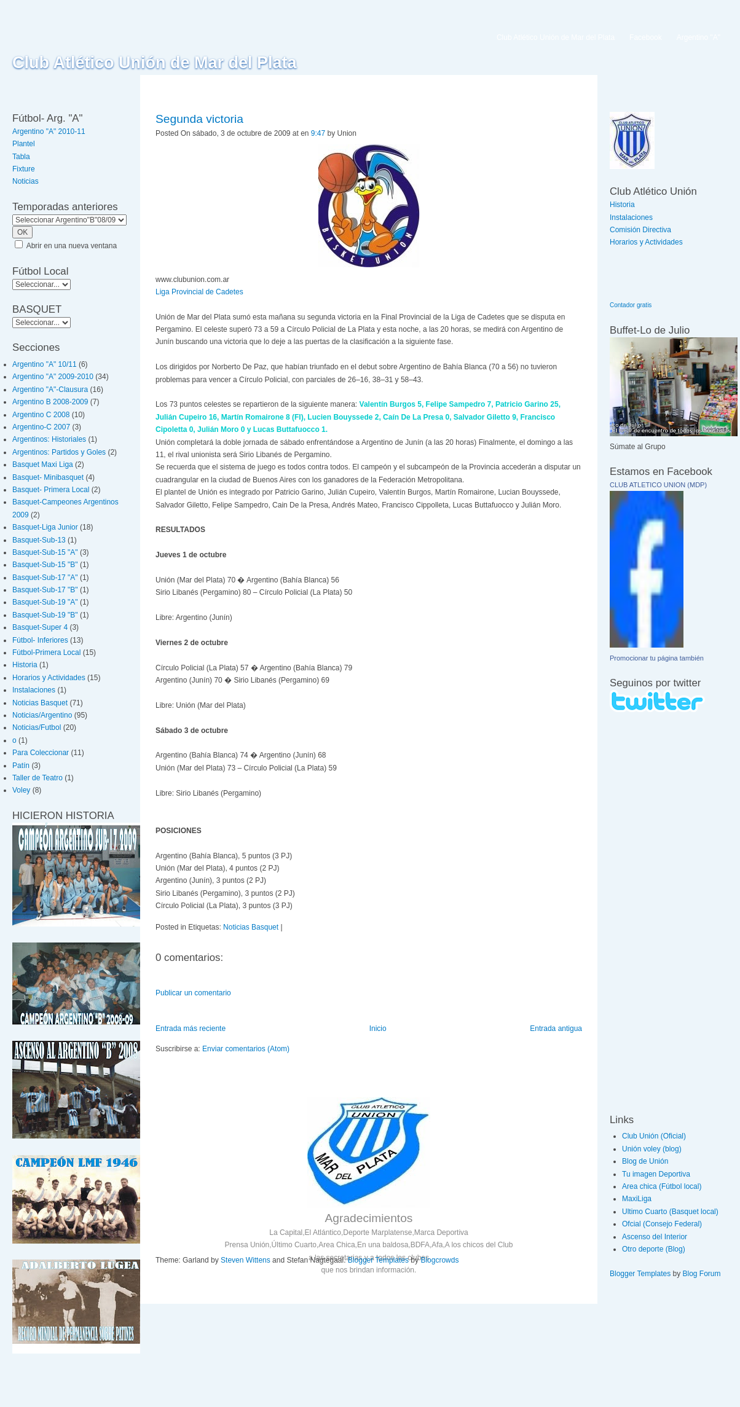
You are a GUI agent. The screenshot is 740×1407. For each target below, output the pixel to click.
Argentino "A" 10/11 (44, 364)
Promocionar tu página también (657, 658)
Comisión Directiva (640, 229)
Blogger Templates (378, 1260)
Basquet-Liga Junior (45, 527)
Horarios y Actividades (48, 677)
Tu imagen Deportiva (656, 1174)
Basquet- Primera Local (50, 489)
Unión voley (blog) (652, 1149)
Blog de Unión (645, 1161)
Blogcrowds (439, 1260)
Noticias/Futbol (36, 727)
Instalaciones (33, 690)
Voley (21, 790)
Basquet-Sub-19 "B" (45, 615)
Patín (21, 765)
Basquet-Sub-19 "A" (45, 602)
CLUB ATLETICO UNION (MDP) (658, 484)
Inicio (378, 1028)
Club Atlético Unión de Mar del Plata (154, 62)
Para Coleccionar (40, 752)
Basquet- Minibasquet (48, 477)
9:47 (318, 133)
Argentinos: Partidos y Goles (59, 452)
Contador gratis (630, 305)
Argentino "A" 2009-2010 (52, 376)
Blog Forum (702, 1273)
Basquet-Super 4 (40, 627)
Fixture (23, 169)
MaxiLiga (636, 1198)
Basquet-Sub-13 (39, 540)
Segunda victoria (199, 118)
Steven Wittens (245, 1260)
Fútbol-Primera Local (46, 652)
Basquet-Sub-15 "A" (45, 552)
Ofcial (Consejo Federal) (662, 1224)
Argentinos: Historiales (49, 439)
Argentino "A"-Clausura (50, 389)
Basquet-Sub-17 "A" (45, 577)
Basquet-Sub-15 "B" (45, 564)
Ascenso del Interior (654, 1237)
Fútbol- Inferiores (40, 640)
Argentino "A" (698, 37)
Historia (24, 664)
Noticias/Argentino (42, 715)
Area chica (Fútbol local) (661, 1186)
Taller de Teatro (37, 778)
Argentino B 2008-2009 (50, 402)
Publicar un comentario (193, 993)
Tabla (21, 156)
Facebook (645, 37)
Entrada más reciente (190, 1028)
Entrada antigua (556, 1028)
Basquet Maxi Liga (42, 464)
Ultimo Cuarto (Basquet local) (670, 1211)
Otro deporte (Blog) (653, 1249)
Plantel (23, 143)
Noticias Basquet (40, 703)
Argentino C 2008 (40, 414)
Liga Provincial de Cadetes (199, 292)
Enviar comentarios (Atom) (245, 1048)
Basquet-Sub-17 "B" (45, 590)
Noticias (25, 181)
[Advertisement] (646, 912)
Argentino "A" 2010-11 (48, 131)
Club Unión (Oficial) (654, 1136)
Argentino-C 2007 (41, 427)
